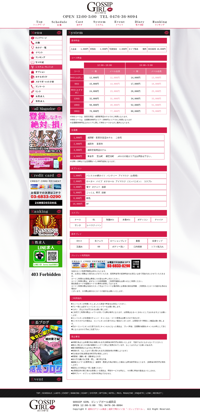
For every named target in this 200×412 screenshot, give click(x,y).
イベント (120, 23)
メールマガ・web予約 (45, 81)
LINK (148, 391)
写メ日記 (140, 23)
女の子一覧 (45, 47)
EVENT (65, 391)
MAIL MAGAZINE (125, 391)
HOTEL (112, 391)
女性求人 (45, 96)
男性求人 (45, 101)
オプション (45, 72)
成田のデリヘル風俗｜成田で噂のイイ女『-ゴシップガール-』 (117, 407)
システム (99, 23)
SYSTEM (93, 391)
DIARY (84, 391)
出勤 (59, 23)
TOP (38, 391)
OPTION (103, 391)
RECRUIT (157, 391)
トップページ (39, 23)
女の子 (79, 23)
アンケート (45, 86)
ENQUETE (139, 391)
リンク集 (45, 91)
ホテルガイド (45, 76)
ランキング (160, 23)
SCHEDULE (47, 391)
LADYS (57, 391)
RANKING (75, 391)
